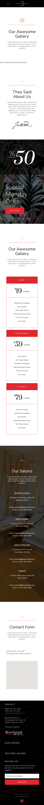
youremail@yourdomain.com (24, 507)
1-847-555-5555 (25, 510)
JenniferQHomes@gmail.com (14, 713)
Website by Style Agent (22, 796)
